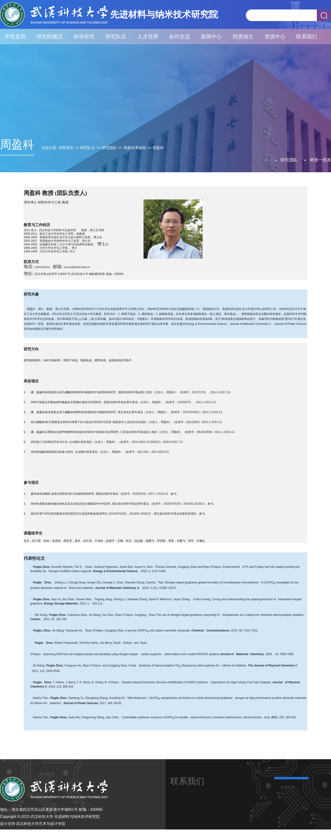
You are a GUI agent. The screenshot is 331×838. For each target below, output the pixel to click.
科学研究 (84, 37)
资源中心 (275, 37)
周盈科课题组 (134, 148)
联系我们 (306, 37)
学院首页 (15, 37)
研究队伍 (115, 37)
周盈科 (158, 148)
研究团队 (109, 148)
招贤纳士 (243, 37)
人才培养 (147, 37)
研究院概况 (50, 37)
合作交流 (179, 37)
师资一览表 (320, 160)
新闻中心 (211, 37)
